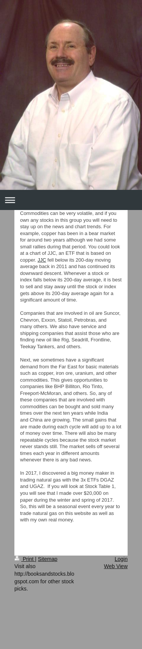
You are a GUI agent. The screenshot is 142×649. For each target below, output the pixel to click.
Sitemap (47, 559)
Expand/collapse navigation (71, 200)
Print (24, 559)
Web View (116, 566)
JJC (41, 260)
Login (121, 559)
